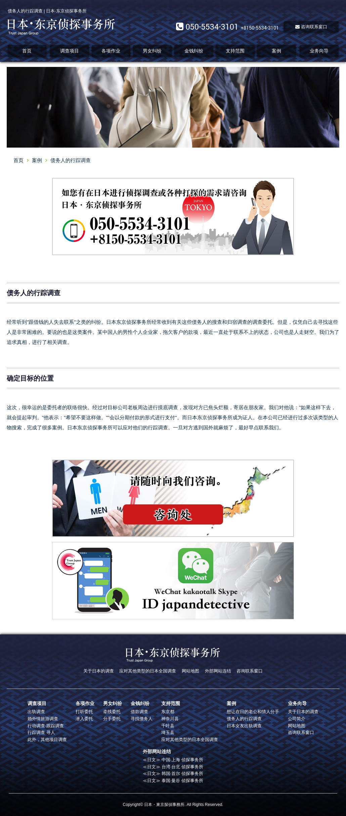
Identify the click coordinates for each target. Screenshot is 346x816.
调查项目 (69, 50)
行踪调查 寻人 (41, 732)
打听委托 (84, 711)
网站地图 (190, 670)
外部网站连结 (218, 670)
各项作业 (110, 50)
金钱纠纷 (193, 50)
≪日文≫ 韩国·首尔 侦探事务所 (173, 773)
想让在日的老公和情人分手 (253, 711)
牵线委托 (112, 711)
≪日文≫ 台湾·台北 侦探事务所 (173, 766)
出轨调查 (36, 711)
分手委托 (112, 718)
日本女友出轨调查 (244, 725)
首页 (27, 50)
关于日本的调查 (98, 670)
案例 (276, 50)
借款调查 (139, 711)
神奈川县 (170, 718)
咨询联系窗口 (311, 26)
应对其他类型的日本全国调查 (147, 670)
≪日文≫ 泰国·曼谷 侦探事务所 (173, 780)
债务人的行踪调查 (244, 718)
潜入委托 (84, 718)
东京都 (167, 711)
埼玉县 (167, 732)
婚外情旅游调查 (43, 718)
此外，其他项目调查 (47, 739)
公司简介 (296, 718)
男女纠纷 (152, 50)
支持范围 (235, 50)
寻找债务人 (142, 718)
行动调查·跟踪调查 (46, 725)
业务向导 (319, 50)
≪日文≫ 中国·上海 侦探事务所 (173, 759)
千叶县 (167, 725)
